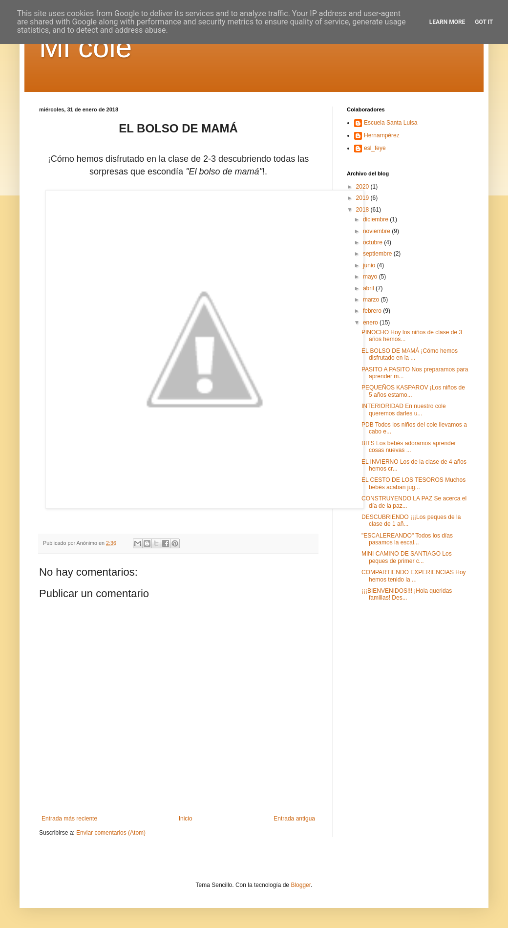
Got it (484, 22)
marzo (372, 299)
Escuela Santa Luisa (390, 122)
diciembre (376, 219)
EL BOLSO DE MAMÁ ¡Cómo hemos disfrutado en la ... (409, 354)
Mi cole (85, 47)
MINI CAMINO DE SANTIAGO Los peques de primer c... (406, 557)
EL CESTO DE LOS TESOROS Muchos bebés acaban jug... (413, 483)
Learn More (447, 22)
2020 (363, 186)
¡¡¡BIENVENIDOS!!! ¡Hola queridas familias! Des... (406, 594)
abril (369, 288)
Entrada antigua (294, 818)
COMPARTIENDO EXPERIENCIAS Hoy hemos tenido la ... (413, 576)
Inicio (185, 818)
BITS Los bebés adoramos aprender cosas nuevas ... (408, 446)
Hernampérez (382, 135)
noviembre (377, 231)
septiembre (378, 253)
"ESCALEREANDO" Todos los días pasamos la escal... (407, 539)
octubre (373, 242)
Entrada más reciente (69, 818)
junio (370, 265)
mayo (371, 276)
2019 (363, 197)
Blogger (301, 885)
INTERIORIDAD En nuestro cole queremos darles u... (403, 409)
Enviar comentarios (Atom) (111, 832)
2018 (363, 209)
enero (371, 322)
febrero (373, 310)
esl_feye (375, 148)
